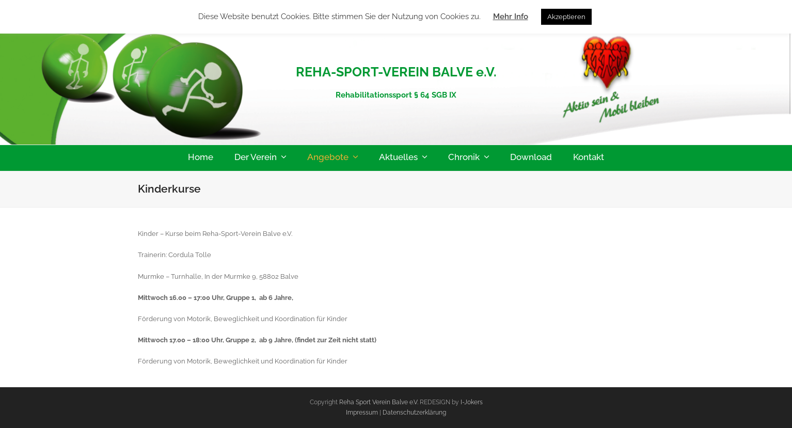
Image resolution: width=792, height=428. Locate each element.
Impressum (362, 412)
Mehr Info (510, 16)
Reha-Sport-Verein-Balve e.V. (396, 48)
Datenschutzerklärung (414, 412)
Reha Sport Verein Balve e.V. (378, 402)
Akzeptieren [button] (566, 17)
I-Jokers (472, 402)
